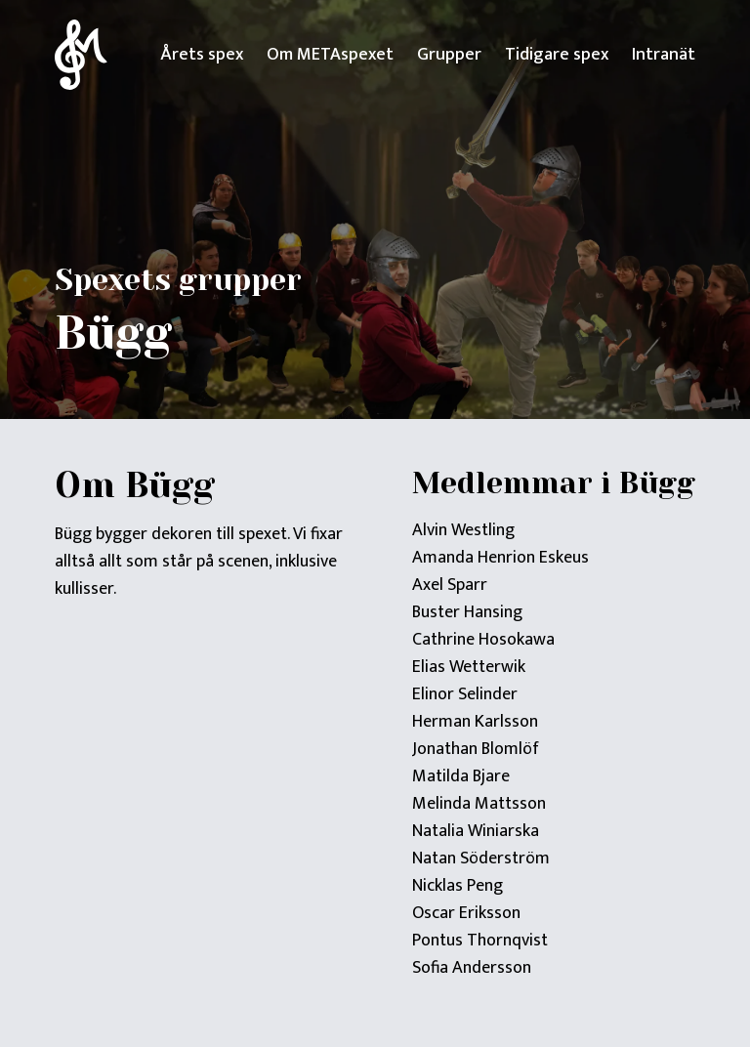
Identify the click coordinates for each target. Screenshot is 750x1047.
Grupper (449, 54)
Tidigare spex (556, 54)
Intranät (663, 54)
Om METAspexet (330, 54)
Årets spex (201, 54)
